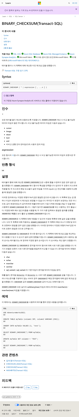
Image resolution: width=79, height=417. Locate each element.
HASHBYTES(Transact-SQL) (17, 370)
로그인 (74, 3)
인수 (5, 38)
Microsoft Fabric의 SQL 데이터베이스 (24, 60)
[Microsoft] (39, 3)
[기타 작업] (75, 16)
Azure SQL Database (32, 54)
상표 (13, 414)
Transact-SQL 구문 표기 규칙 (16, 70)
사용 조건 (5, 414)
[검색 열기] (69, 3)
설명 (5, 44)
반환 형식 (7, 41)
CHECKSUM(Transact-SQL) (17, 367)
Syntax (6, 35)
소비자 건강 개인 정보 (61, 410)
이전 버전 (16, 410)
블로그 (25, 410)
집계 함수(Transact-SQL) (16, 360)
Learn (4, 16)
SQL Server (19, 16)
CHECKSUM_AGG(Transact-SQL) (19, 364)
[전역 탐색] (2, 3)
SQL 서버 (17, 54)
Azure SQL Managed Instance (55, 54)
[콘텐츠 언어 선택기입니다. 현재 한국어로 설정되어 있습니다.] (6, 405)
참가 (34, 410)
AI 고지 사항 (6, 410)
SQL (10, 16)
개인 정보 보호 (43, 410)
